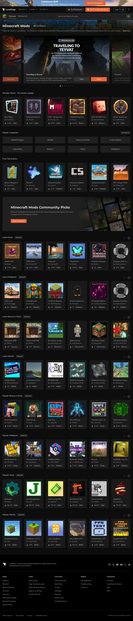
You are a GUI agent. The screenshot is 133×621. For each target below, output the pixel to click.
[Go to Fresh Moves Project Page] (33, 414)
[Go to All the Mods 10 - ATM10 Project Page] (12, 454)
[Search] (128, 16)
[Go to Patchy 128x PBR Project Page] (33, 335)
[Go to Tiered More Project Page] (77, 256)
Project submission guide (37, 584)
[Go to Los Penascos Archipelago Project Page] (33, 374)
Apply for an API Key (35, 591)
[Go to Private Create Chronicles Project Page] (77, 295)
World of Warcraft (8, 587)
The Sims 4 (6, 591)
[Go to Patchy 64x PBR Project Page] (12, 335)
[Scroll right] (128, 238)
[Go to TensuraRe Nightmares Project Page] (99, 295)
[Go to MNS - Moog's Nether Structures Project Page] (55, 111)
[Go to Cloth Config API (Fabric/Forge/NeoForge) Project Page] (55, 493)
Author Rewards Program (37, 587)
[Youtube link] (117, 564)
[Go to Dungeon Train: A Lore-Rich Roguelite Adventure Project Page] (120, 256)
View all (18, 237)
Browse (23, 9)
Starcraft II (6, 594)
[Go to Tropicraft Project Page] (55, 256)
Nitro (108, 591)
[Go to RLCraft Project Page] (99, 454)
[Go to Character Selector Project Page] (77, 177)
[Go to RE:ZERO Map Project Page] (55, 374)
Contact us (84, 587)
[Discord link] (121, 564)
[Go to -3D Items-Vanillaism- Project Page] (120, 335)
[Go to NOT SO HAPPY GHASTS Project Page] (99, 111)
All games (6, 580)
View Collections (18, 221)
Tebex (109, 587)
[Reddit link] (129, 564)
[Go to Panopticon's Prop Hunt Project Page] (120, 374)
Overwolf (110, 580)
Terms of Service (7, 615)
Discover (12, 16)
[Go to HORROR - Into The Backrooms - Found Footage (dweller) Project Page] (120, 454)
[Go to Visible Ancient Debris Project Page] (77, 111)
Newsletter (58, 591)
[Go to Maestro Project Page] (33, 177)
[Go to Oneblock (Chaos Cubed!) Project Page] (12, 533)
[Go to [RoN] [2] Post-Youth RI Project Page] (99, 374)
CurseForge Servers (61, 601)
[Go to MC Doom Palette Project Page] (99, 335)
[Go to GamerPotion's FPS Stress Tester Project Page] (120, 533)
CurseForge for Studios (114, 584)
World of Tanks (7, 604)
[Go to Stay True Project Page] (55, 414)
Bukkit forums (59, 598)
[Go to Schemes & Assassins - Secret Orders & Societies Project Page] (99, 256)
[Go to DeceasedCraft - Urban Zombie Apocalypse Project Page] (33, 454)
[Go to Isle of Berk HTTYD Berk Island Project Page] (77, 533)
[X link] (125, 564)
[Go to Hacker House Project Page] (12, 374)
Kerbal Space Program (10, 598)
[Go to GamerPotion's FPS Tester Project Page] (99, 533)
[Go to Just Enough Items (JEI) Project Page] (33, 493)
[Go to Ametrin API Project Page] (12, 256)
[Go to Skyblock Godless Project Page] (55, 177)
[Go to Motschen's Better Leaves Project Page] (120, 414)
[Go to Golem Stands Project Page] (77, 335)
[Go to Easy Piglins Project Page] (12, 111)
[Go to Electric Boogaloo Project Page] (12, 177)
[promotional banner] (66, 3)
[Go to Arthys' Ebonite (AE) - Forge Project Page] (120, 111)
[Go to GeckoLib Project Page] (12, 493)
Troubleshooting (86, 584)
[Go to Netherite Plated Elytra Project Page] (33, 111)
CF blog (57, 587)
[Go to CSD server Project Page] (12, 295)
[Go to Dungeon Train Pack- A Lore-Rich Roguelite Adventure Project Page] (120, 295)
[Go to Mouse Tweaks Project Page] (99, 493)
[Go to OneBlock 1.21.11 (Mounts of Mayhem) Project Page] (33, 533)
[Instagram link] (109, 564)
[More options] (129, 10)
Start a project (33, 580)
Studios (44, 9)
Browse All (22, 16)
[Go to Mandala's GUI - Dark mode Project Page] (99, 414)
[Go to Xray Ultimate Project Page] (77, 414)
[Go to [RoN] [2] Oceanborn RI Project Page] (77, 374)
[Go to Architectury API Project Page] (77, 493)
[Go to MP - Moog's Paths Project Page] (120, 177)
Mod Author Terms (41, 615)
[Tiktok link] (113, 564)
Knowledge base (86, 580)
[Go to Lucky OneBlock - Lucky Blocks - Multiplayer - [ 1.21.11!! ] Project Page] (55, 533)
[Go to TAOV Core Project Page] (33, 256)
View (81, 79)
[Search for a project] (91, 16)
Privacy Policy (20, 615)
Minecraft (6, 584)
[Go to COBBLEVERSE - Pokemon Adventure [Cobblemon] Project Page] (55, 454)
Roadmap (58, 594)
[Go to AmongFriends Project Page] (33, 295)
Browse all (125, 133)
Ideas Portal (58, 584)
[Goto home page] (9, 10)
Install (99, 79)
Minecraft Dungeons (9, 601)
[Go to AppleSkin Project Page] (120, 493)
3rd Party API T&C (34, 594)
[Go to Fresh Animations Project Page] (12, 414)
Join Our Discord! (60, 580)
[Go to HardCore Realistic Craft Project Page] (55, 295)
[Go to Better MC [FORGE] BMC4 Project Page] (77, 454)
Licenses (30, 615)
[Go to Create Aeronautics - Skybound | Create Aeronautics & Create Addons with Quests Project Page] (99, 177)
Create (33, 9)
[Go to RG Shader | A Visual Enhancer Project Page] (55, 335)
